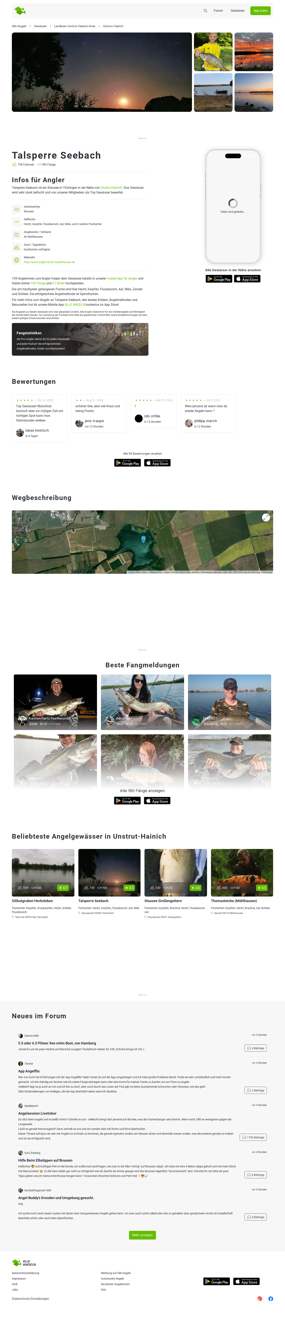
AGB (14, 1284)
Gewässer (237, 10)
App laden (261, 10)
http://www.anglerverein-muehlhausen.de (49, 262)
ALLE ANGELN (75, 305)
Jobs (15, 1289)
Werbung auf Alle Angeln (116, 1273)
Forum (218, 10)
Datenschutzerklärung (25, 1273)
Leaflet (130, 572)
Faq (103, 1289)
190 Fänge (38, 283)
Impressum (19, 1278)
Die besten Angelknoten (115, 1284)
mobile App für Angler (122, 278)
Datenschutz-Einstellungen (30, 1299)
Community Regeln (112, 1278)
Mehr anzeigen (142, 1235)
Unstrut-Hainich (111, 188)
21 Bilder (58, 283)
